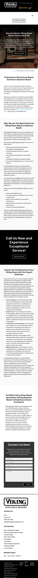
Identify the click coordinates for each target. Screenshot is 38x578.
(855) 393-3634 (19, 20)
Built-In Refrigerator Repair (11, 530)
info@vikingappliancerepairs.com (14, 522)
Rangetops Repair (9, 546)
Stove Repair (7, 539)
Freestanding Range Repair (12, 543)
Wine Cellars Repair (9, 537)
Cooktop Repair (8, 548)
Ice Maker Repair (8, 535)
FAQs (5, 515)
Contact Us (7, 517)
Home (14, 70)
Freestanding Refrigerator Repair (13, 532)
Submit (28, 484)
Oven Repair (7, 541)
